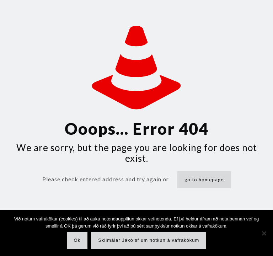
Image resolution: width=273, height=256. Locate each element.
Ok (77, 240)
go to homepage (204, 179)
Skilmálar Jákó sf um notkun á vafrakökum (148, 240)
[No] (264, 233)
